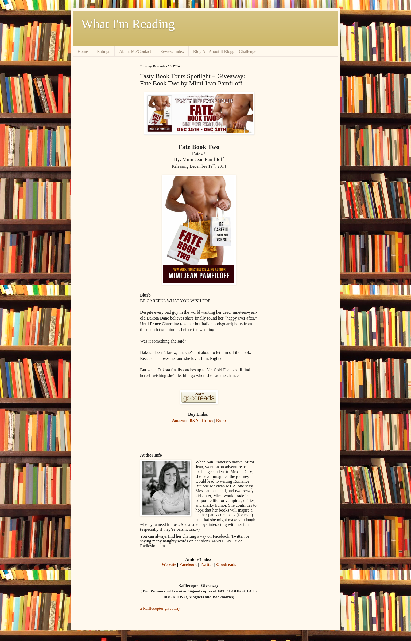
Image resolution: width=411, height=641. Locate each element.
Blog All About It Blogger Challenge (224, 51)
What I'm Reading (128, 24)
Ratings (103, 51)
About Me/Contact (135, 51)
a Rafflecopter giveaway (160, 608)
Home (82, 51)
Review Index (172, 51)
